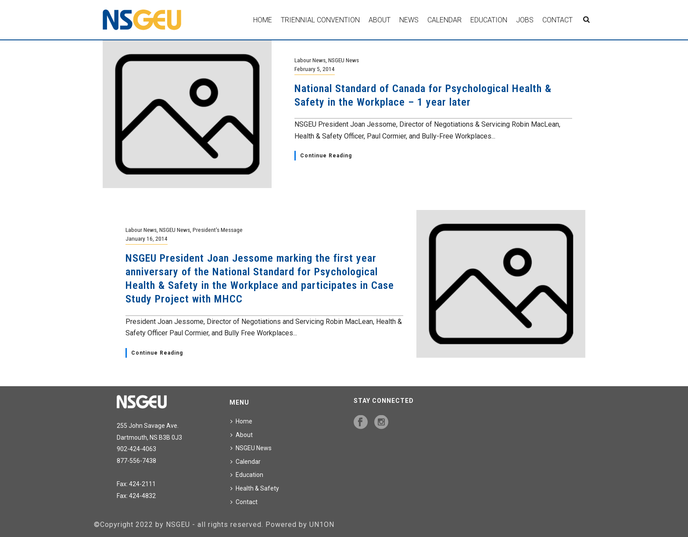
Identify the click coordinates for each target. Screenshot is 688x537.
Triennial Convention (320, 20)
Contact (557, 20)
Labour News (310, 60)
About (380, 20)
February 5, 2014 (314, 68)
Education (488, 20)
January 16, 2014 (146, 238)
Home (262, 20)
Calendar (444, 20)
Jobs (525, 20)
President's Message (218, 229)
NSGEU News (343, 60)
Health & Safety (254, 488)
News (409, 20)
